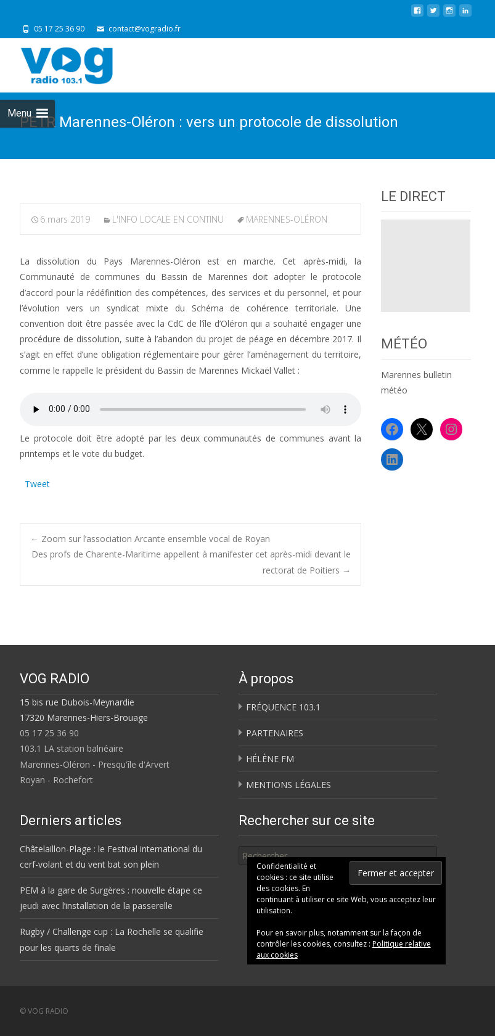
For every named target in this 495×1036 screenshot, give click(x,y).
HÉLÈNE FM (270, 759)
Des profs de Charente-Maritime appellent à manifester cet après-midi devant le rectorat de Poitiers (191, 561)
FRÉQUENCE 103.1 (283, 707)
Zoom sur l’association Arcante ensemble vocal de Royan (150, 539)
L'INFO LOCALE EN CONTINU (168, 219)
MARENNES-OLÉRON (286, 219)
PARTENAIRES (274, 733)
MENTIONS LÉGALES (288, 785)
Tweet (37, 482)
